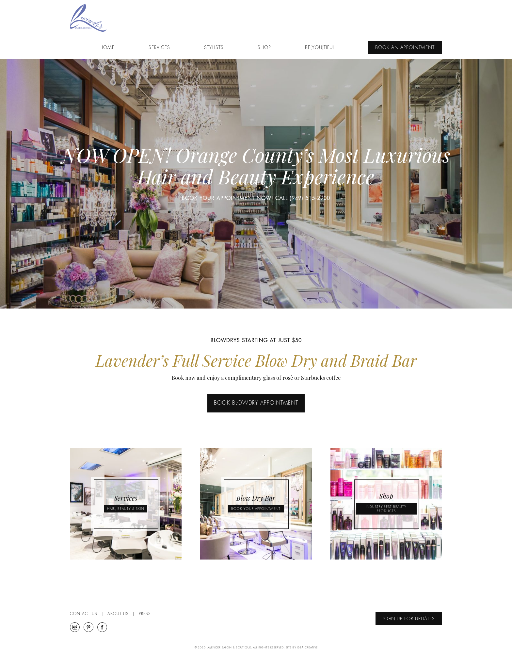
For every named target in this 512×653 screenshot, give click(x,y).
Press (145, 614)
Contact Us (83, 614)
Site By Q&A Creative (302, 647)
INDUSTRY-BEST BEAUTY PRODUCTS (386, 509)
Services (159, 48)
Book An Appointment (405, 48)
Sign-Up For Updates (409, 619)
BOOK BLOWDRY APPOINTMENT (256, 403)
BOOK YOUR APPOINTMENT (255, 509)
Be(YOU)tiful (320, 48)
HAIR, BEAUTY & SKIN (125, 509)
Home (107, 48)
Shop (264, 48)
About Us (118, 614)
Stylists (214, 48)
